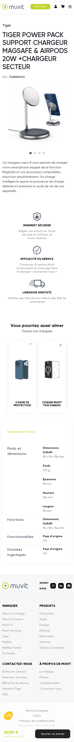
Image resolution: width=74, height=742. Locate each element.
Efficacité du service (15, 683)
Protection (46, 613)
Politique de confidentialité (37, 720)
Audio (43, 619)
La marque (46, 671)
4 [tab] (43, 153)
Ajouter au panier (52, 733)
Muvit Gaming (11, 630)
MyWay (7, 641)
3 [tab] (39, 153)
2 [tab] (35, 153)
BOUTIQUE (40, 6)
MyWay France (11, 647)
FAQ (5, 694)
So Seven (8, 653)
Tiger (5, 636)
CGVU (37, 715)
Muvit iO (7, 624)
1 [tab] (30, 153)
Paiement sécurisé (14, 677)
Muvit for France (12, 619)
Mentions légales (37, 710)
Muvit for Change (13, 613)
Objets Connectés (51, 647)
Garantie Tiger (11, 688)
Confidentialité (49, 683)
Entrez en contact (14, 671)
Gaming (44, 641)
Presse (43, 677)
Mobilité (44, 630)
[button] (8, 715)
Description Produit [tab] (21, 432)
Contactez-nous (50, 688)
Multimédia (46, 636)
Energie (44, 624)
